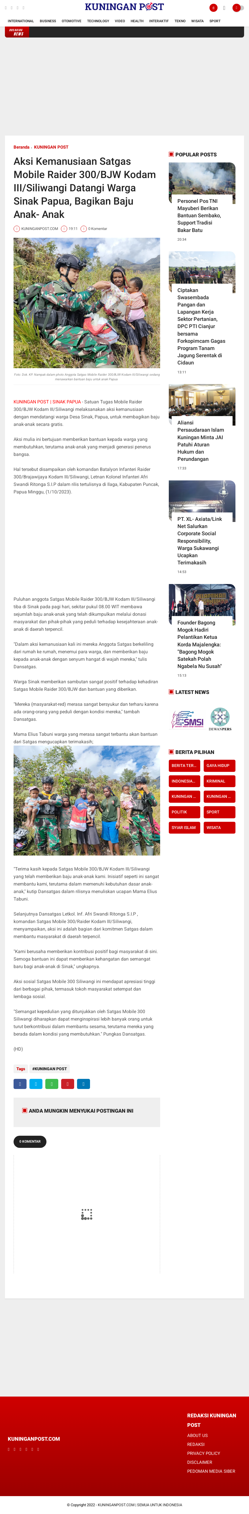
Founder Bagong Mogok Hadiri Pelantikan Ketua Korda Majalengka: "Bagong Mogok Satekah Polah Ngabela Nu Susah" (199, 644)
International (21, 21)
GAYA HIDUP (218, 765)
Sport (214, 21)
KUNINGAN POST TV (221, 796)
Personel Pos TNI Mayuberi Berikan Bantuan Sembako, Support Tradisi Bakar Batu (199, 215)
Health (137, 21)
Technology (98, 21)
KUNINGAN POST (51, 147)
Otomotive (71, 21)
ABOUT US (197, 1435)
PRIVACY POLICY (203, 1453)
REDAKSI (196, 1444)
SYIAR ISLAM (184, 827)
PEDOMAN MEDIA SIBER (211, 1471)
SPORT (213, 812)
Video (120, 21)
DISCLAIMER (199, 1462)
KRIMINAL (216, 781)
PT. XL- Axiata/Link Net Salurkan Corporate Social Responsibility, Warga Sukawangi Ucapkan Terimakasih (199, 541)
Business (48, 21)
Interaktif (159, 21)
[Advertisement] (124, 86)
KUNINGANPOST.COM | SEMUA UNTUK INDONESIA (140, 1505)
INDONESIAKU (185, 781)
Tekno (180, 21)
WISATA (214, 827)
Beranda (21, 147)
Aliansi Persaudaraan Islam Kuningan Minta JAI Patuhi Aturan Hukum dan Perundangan (200, 441)
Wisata (197, 21)
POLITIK (179, 812)
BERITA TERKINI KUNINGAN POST (186, 765)
